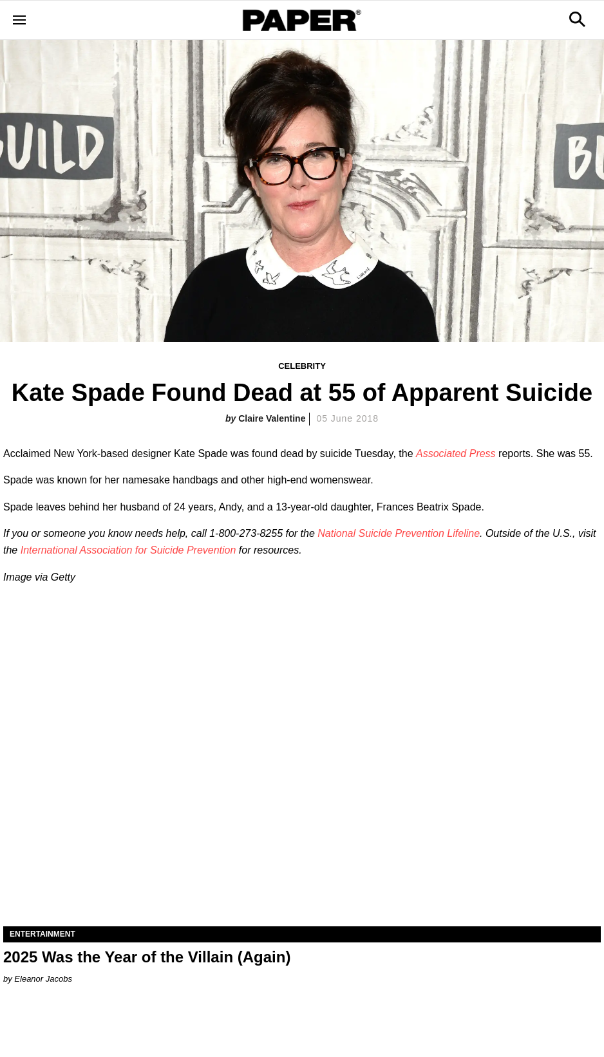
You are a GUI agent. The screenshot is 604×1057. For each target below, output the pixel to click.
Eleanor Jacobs (43, 979)
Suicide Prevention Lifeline (419, 533)
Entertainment (42, 934)
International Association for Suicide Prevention (128, 550)
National (337, 533)
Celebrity (302, 366)
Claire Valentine (271, 418)
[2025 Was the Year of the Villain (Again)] (302, 777)
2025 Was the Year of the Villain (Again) (146, 957)
